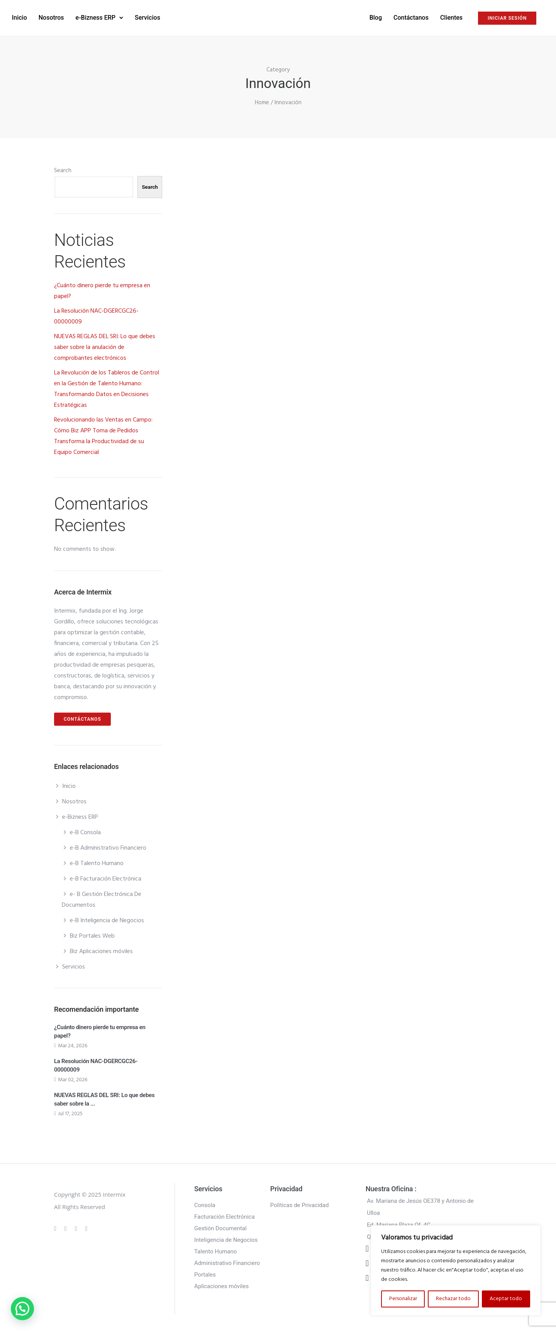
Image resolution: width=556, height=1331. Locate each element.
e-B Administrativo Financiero (108, 845)
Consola (204, 1202)
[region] (456, 1270)
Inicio (65, 16)
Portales (205, 1271)
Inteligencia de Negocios (226, 1237)
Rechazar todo (453, 1298)
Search (62, 168)
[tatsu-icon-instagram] (66, 1225)
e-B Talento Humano (97, 861)
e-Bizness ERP (141, 16)
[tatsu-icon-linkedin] (77, 1225)
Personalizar (403, 1298)
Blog (329, 16)
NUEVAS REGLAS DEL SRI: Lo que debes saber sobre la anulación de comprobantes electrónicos (104, 345)
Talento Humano (215, 1248)
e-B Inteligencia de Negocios (107, 918)
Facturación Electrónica (224, 1214)
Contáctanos (365, 16)
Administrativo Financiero (227, 1260)
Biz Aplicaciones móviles (101, 949)
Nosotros (97, 16)
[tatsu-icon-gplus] (56, 1225)
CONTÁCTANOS (82, 716)
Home (262, 100)
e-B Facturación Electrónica (105, 876)
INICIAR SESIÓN (461, 16)
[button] (22, 1308)
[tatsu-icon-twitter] (86, 1225)
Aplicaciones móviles (221, 1283)
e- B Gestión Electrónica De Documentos (101, 897)
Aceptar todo (506, 1298)
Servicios (193, 16)
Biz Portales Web (92, 933)
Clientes (405, 16)
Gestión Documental (220, 1225)
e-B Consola (85, 830)
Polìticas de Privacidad (299, 1202)
